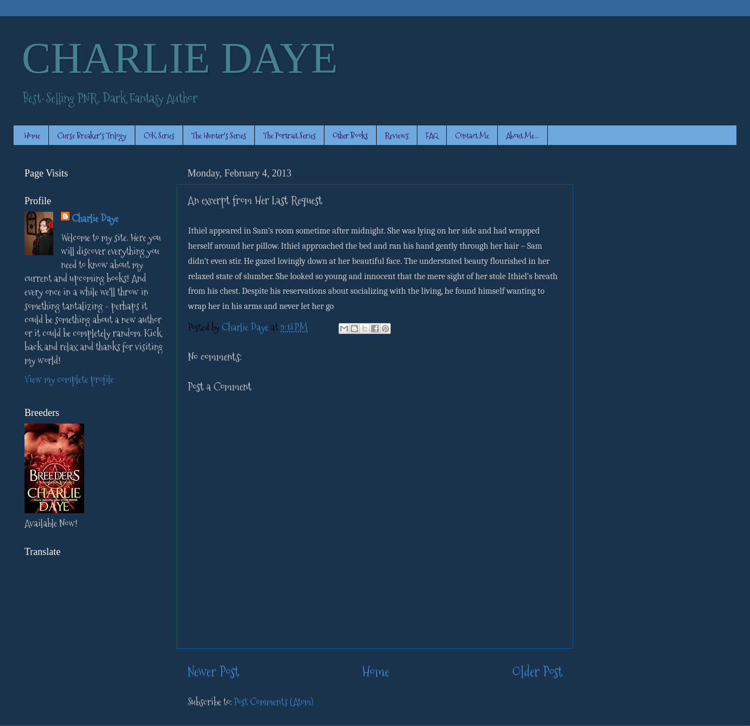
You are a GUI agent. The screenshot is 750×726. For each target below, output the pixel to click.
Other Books (350, 135)
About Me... (522, 135)
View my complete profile (69, 379)
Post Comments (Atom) (274, 702)
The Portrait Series (289, 135)
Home (32, 135)
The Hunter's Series (218, 135)
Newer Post (213, 671)
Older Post (537, 671)
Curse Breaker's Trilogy (92, 135)
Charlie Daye (95, 218)
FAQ (432, 135)
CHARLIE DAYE (180, 58)
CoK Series (158, 135)
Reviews (397, 135)
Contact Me (472, 135)
